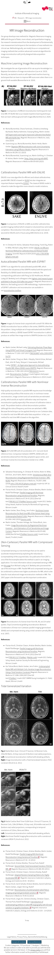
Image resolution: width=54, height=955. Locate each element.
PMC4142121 (34, 371)
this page (7, 565)
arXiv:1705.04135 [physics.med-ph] (23, 483)
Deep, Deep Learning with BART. (36, 158)
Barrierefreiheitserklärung (37, 937)
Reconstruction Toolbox (19, 374)
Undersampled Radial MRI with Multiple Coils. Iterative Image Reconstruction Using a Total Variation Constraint (28, 669)
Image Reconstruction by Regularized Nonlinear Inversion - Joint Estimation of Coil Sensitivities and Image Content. (27, 528)
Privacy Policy (22, 937)
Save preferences (34, 942)
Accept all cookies (18, 942)
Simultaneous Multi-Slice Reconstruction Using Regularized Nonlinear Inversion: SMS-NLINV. (28, 477)
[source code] (32, 501)
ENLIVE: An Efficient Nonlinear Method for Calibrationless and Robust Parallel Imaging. (27, 251)
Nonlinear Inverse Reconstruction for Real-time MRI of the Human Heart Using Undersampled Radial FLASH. (27, 513)
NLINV (27, 180)
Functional (25, 945)
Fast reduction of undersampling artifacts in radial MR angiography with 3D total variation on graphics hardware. (29, 905)
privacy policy (35, 950)
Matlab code (32, 657)
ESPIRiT (26, 183)
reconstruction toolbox (12, 290)
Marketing (44, 945)
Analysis (35, 945)
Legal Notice (11, 937)
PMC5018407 (35, 353)
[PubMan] (22, 501)
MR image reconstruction (33, 18)
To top (27, 920)
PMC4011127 (14, 501)
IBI (14, 18)
